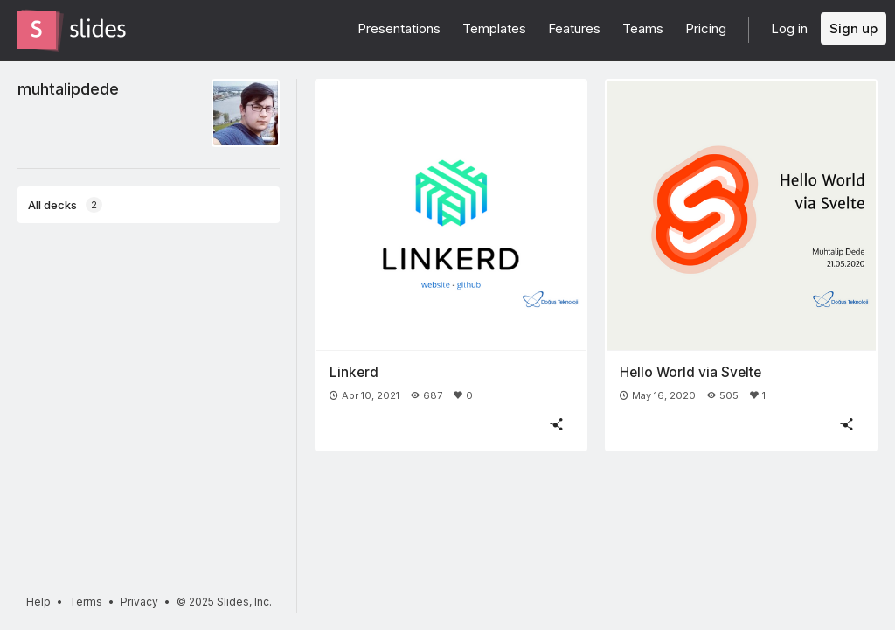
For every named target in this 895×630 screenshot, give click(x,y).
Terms (85, 601)
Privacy (139, 601)
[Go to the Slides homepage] (36, 29)
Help (38, 601)
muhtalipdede (68, 88)
